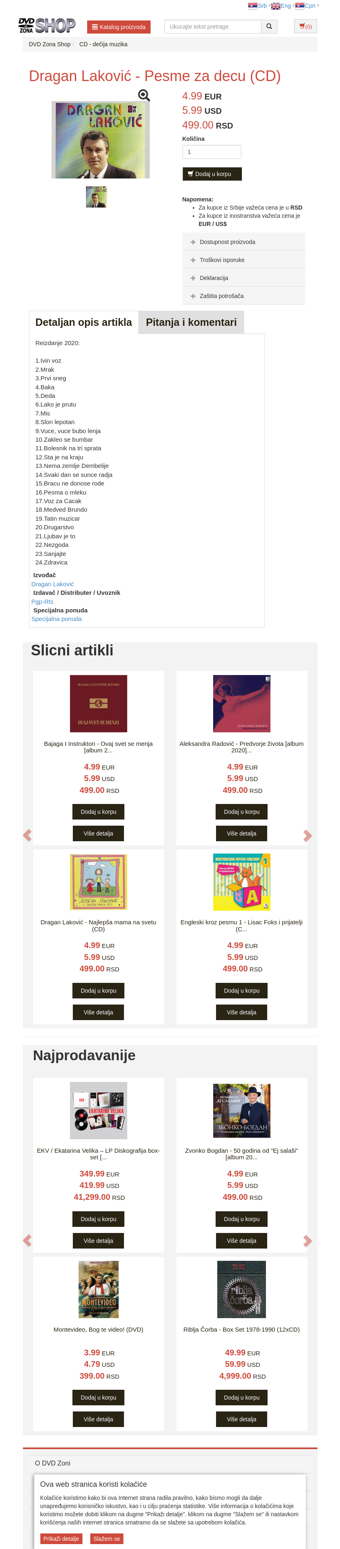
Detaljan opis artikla (84, 322)
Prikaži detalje (61, 1538)
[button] (27, 835)
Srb (257, 5)
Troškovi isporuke (217, 260)
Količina (193, 138)
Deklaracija (208, 278)
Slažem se (106, 1538)
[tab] (243, 242)
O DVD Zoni (52, 1463)
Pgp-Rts (43, 601)
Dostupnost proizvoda (222, 242)
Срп (305, 5)
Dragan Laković (53, 583)
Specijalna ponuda (57, 618)
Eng (281, 5)
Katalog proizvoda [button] (119, 27)
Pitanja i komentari (191, 322)
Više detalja (98, 833)
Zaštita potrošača (216, 296)
